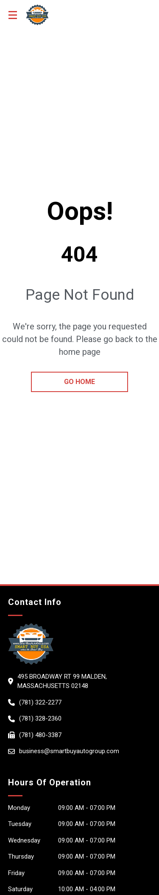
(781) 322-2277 (40, 702)
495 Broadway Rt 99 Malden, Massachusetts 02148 (62, 681)
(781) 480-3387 (40, 735)
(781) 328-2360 (40, 718)
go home (79, 382)
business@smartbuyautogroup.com (69, 751)
